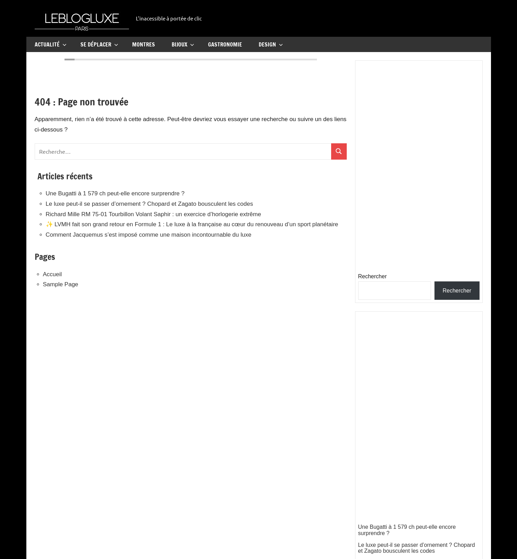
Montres (143, 44)
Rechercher (372, 276)
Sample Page (60, 284)
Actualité (51, 44)
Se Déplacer (99, 44)
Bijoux (183, 44)
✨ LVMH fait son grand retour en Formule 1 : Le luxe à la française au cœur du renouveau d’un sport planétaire (192, 224)
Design (271, 44)
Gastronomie (225, 44)
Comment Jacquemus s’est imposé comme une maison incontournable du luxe (148, 234)
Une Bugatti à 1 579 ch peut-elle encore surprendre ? (115, 193)
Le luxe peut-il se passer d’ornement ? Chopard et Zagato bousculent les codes (149, 204)
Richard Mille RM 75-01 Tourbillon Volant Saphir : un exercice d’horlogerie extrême (153, 214)
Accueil (52, 274)
